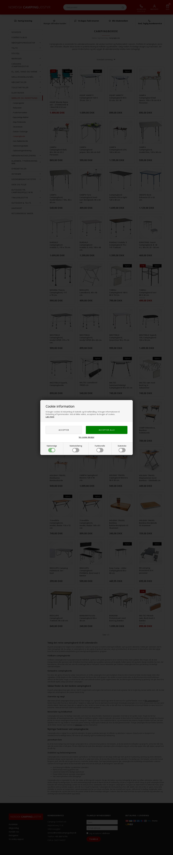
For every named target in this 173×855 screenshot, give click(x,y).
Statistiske (122, 448)
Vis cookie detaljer (86, 437)
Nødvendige (52, 448)
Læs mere (50, 416)
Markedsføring (76, 448)
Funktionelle (100, 448)
